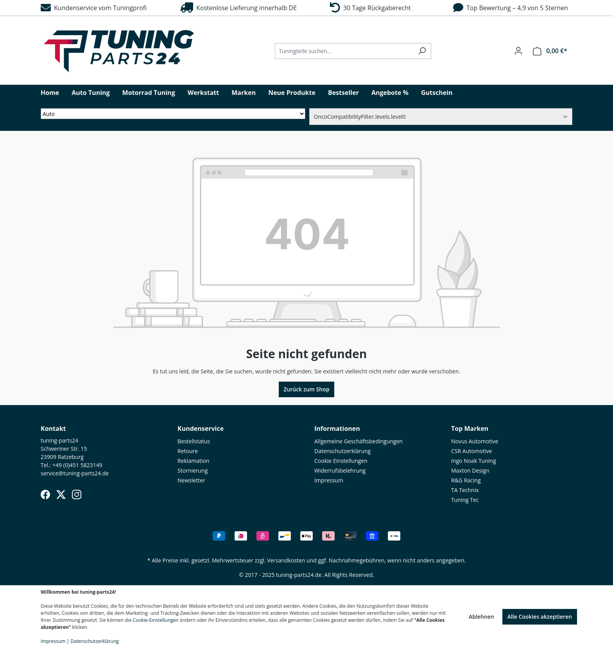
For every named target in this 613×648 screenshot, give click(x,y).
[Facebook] (45, 494)
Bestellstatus (193, 441)
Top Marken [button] (469, 428)
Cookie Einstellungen (340, 460)
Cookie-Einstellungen (156, 620)
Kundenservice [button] (200, 428)
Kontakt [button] (53, 428)
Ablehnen (481, 616)
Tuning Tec (465, 499)
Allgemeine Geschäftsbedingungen (358, 441)
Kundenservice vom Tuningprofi (94, 8)
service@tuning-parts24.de (75, 473)
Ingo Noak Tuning (473, 460)
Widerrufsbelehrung (340, 470)
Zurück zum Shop (307, 389)
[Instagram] (76, 494)
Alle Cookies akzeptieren (539, 616)
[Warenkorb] (550, 51)
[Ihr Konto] (518, 51)
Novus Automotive (474, 441)
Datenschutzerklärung (342, 451)
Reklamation (193, 460)
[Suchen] (422, 51)
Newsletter (191, 480)
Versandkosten (286, 560)
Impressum (328, 480)
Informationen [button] (337, 428)
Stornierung (192, 470)
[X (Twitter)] (61, 494)
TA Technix (465, 490)
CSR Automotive (471, 451)
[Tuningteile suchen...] (344, 51)
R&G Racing (466, 480)
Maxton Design (470, 470)
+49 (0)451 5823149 (77, 465)
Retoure (187, 451)
